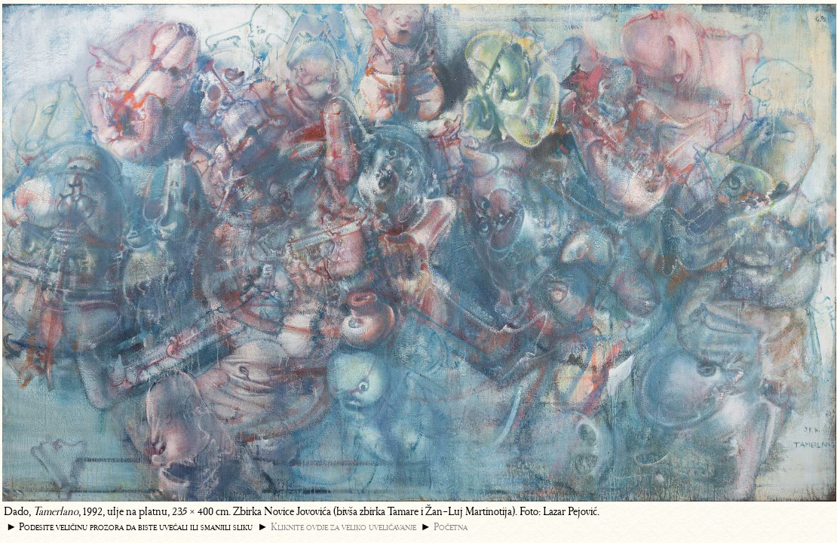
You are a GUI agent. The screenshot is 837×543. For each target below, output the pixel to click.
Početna (451, 527)
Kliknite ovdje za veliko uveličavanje (343, 527)
